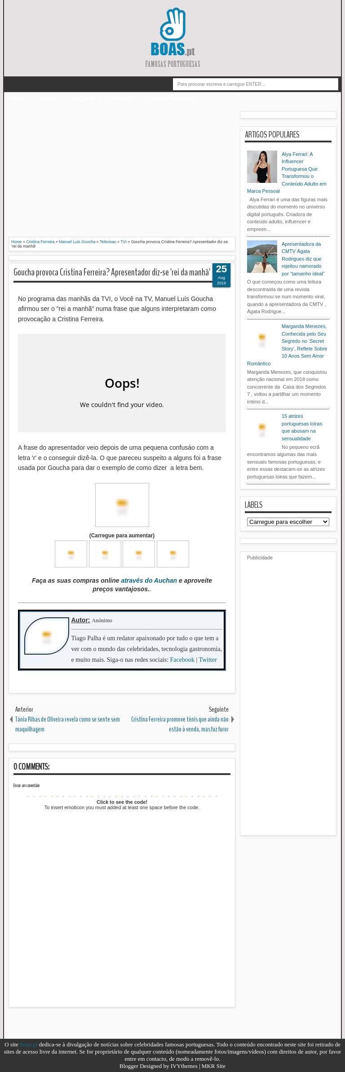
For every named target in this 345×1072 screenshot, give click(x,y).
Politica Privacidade (172, 98)
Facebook (182, 659)
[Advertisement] (122, 174)
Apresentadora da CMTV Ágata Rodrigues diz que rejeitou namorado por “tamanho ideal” (303, 258)
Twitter (208, 659)
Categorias (83, 98)
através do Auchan (149, 580)
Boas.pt (28, 1044)
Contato (47, 98)
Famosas (122, 98)
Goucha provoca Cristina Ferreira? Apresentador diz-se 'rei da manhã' (111, 272)
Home (18, 98)
